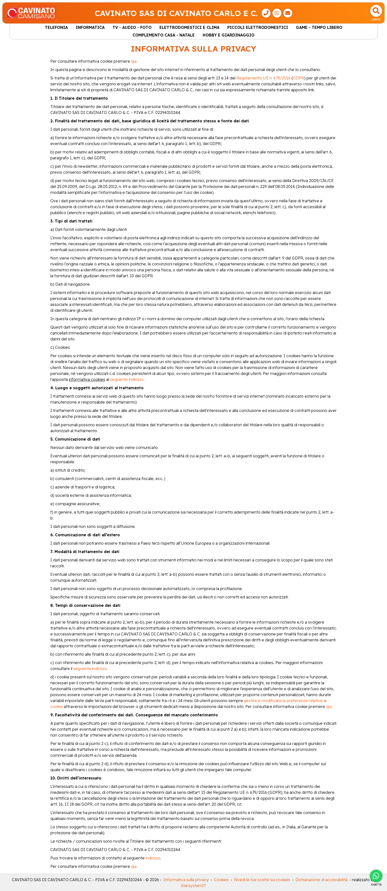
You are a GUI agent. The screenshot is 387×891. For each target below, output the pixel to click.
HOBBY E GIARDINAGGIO (228, 35)
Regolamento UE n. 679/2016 (263, 77)
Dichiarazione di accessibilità (321, 879)
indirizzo (153, 857)
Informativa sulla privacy (186, 879)
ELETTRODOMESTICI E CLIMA (189, 27)
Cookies (221, 879)
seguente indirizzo (127, 379)
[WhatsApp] (276, 13)
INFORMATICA (90, 27)
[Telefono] (266, 13)
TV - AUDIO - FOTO (132, 27)
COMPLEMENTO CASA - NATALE (164, 35)
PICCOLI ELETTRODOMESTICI (257, 27)
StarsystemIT (193, 885)
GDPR (298, 77)
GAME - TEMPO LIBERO (319, 27)
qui (133, 61)
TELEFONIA (56, 27)
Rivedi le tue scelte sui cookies (262, 879)
